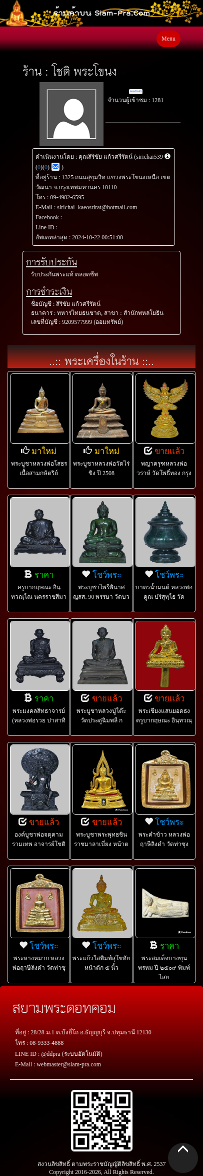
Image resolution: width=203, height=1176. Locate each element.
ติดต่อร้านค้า (136, 91)
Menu (169, 38)
